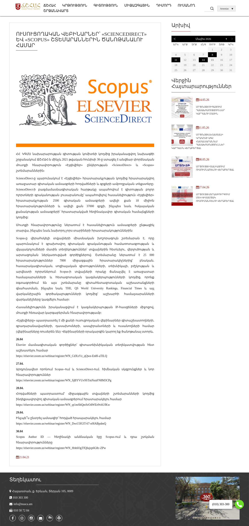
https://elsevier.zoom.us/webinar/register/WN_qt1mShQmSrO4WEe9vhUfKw (63, 404)
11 (175, 59)
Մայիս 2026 (203, 38)
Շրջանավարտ (55, 11)
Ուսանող (186, 5)
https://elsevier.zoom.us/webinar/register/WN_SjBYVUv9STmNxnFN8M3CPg (63, 380)
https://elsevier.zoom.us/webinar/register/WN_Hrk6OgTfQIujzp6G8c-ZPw (61, 448)
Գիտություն (106, 5)
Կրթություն (74, 5)
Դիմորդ (163, 5)
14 (203, 59)
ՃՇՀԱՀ (49, 5)
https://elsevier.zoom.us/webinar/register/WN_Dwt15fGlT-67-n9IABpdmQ (61, 423)
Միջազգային (137, 5)
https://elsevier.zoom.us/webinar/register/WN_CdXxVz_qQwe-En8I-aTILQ (61, 356)
